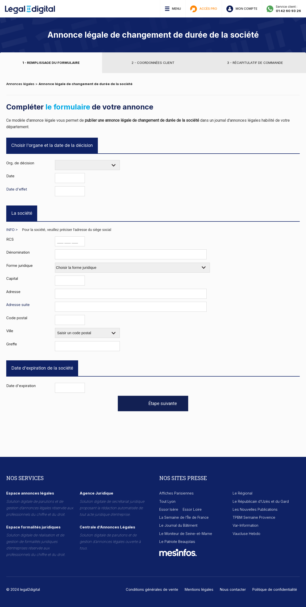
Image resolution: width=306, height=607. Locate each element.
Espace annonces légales (30, 493)
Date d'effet (16, 189)
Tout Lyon (167, 501)
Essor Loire (192, 509)
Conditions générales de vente (152, 589)
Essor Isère (168, 509)
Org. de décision (20, 163)
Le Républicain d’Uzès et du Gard (261, 501)
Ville (9, 331)
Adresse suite (18, 305)
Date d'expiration (21, 386)
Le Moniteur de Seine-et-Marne (185, 533)
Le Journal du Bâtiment (178, 525)
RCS (10, 239)
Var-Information (245, 525)
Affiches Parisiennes (176, 493)
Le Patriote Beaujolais (177, 541)
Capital (12, 278)
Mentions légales (198, 589)
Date (10, 176)
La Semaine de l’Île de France (184, 517)
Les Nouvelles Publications (255, 509)
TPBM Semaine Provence (254, 517)
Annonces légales (20, 84)
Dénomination (18, 252)
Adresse (13, 292)
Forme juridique (19, 265)
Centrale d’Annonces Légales (107, 527)
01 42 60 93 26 (288, 11)
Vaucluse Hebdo (246, 533)
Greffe (11, 344)
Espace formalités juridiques (33, 527)
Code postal (16, 318)
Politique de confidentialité (274, 589)
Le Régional (242, 493)
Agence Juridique (96, 493)
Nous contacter (233, 589)
